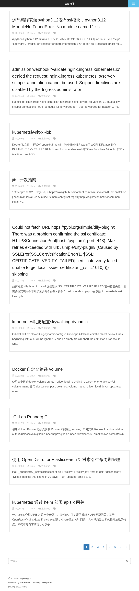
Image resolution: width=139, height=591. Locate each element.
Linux (32, 33)
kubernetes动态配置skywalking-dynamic (50, 321)
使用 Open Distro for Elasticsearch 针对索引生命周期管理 (66, 459)
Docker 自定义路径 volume (37, 369)
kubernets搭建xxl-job (31, 132)
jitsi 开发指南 (24, 179)
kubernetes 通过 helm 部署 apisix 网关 (48, 502)
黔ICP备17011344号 (17, 587)
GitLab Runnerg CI (30, 417)
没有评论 (45, 33)
